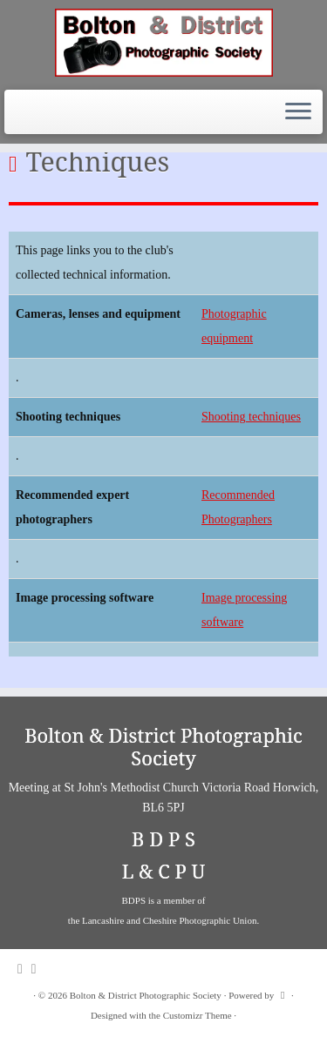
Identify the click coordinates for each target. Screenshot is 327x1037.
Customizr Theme (197, 1015)
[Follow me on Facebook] (38, 969)
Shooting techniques (251, 416)
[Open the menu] (298, 112)
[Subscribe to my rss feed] (24, 969)
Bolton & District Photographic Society (145, 995)
